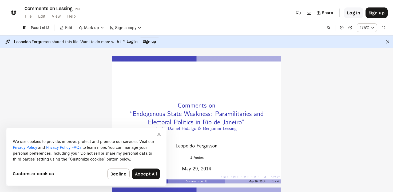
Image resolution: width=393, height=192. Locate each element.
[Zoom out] (342, 27)
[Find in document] (328, 27)
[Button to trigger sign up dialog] (377, 12)
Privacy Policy (25, 147)
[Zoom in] (350, 27)
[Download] (309, 12)
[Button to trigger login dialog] (353, 12)
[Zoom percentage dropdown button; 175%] (367, 27)
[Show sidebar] (24, 27)
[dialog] (86, 157)
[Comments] (298, 12)
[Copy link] (324, 13)
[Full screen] (383, 27)
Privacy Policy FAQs (63, 147)
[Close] (387, 42)
